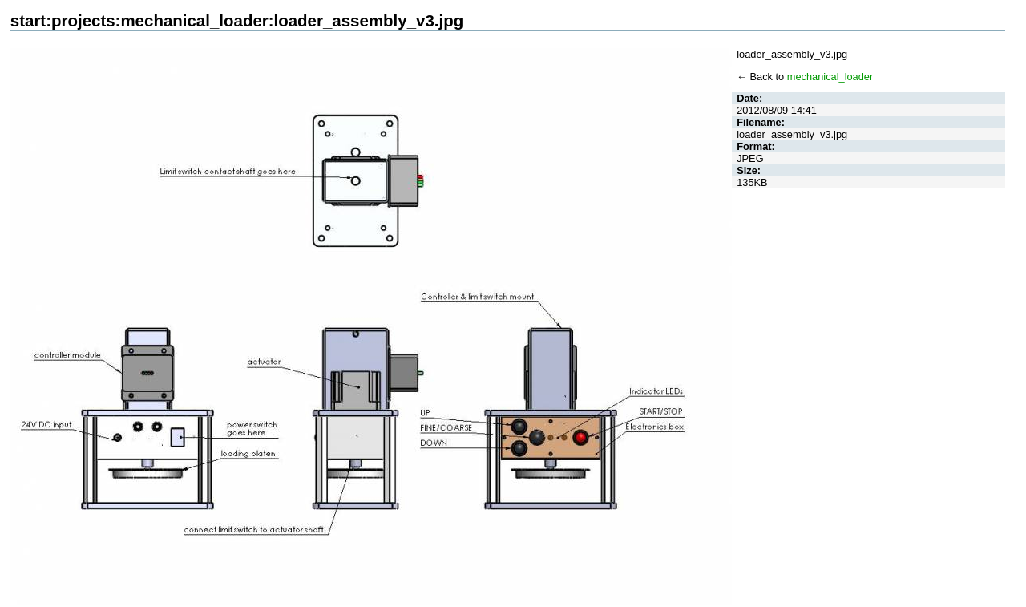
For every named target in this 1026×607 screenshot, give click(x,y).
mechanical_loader (830, 77)
